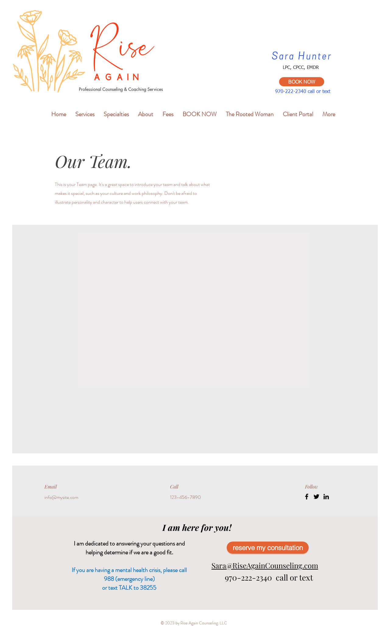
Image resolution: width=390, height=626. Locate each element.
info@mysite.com (61, 497)
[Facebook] (306, 496)
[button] (85, 113)
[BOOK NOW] (301, 81)
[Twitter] (316, 496)
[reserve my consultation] (268, 548)
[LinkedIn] (326, 496)
